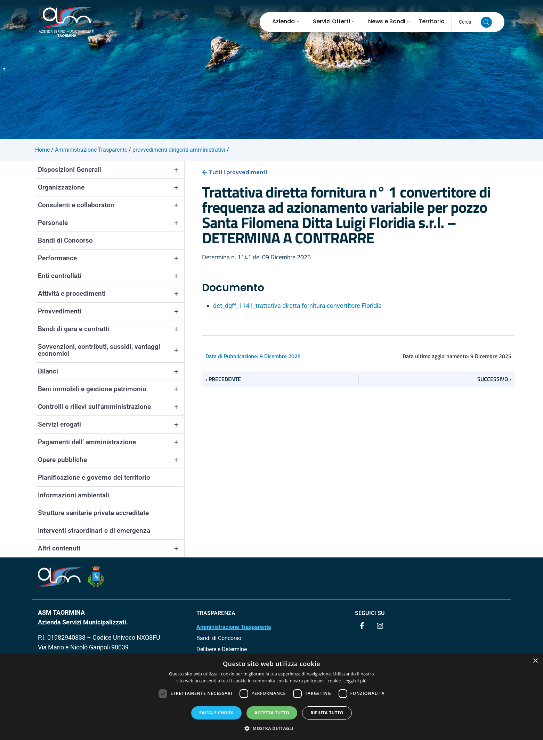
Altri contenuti (111, 548)
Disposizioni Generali (111, 169)
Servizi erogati (111, 424)
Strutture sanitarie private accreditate (93, 513)
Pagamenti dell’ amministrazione (111, 442)
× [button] (535, 661)
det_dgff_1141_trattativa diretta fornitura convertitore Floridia (297, 305)
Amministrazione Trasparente (233, 627)
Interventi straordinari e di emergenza (94, 531)
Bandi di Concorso (65, 240)
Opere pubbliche (111, 460)
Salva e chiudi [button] (216, 713)
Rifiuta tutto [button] (326, 713)
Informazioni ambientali (73, 495)
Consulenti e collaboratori (111, 205)
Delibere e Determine (221, 649)
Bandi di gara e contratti (111, 329)
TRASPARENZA (215, 613)
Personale (111, 223)
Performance (111, 258)
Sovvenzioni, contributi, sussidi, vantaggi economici (111, 350)
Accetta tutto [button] (271, 713)
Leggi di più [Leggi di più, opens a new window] (355, 681)
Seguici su (370, 613)
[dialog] (271, 697)
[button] (271, 728)
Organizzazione (111, 187)
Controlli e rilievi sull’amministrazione (111, 406)
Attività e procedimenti (111, 293)
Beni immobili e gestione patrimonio (111, 389)
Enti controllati (111, 276)
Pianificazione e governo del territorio (94, 477)
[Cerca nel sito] (486, 22)
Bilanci (111, 371)
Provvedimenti (111, 311)
